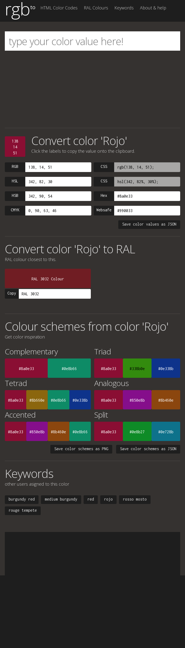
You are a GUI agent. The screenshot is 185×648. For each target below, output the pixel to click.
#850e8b (137, 400)
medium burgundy (61, 499)
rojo (108, 499)
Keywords (124, 8)
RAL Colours (96, 8)
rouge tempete (23, 510)
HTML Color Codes (59, 8)
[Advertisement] (92, 89)
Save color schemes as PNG (81, 449)
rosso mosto (135, 499)
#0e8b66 (69, 368)
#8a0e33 (26, 368)
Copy (11, 293)
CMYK (15, 210)
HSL (15, 181)
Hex (104, 195)
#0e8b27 (137, 432)
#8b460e (165, 400)
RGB (15, 166)
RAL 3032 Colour (48, 279)
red (90, 499)
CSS (104, 166)
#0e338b (165, 368)
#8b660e (37, 400)
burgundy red (22, 499)
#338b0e (137, 368)
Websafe (104, 210)
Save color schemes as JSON (148, 449)
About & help (153, 8)
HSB (15, 195)
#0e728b (165, 432)
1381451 (15, 147)
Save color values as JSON (149, 224)
